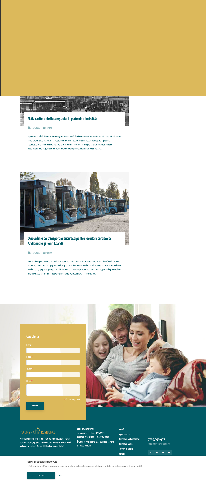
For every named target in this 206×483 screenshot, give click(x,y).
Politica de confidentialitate (129, 439)
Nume (28, 345)
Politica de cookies (126, 444)
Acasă (121, 429)
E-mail (28, 357)
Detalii (60, 476)
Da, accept (41, 476)
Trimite (35, 405)
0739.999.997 (156, 440)
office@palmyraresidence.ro (159, 444)
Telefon (29, 369)
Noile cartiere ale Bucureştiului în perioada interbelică (62, 119)
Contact (122, 454)
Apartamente (124, 434)
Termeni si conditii (126, 449)
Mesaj (28, 381)
